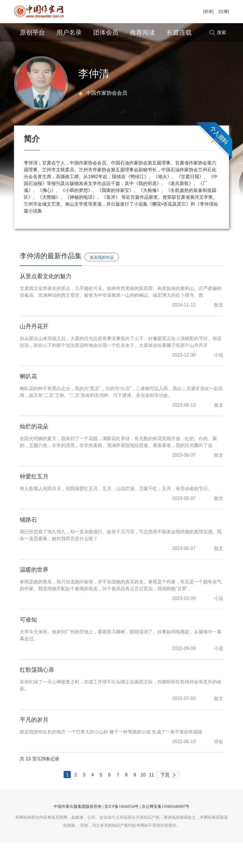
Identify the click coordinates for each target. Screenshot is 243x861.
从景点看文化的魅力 (45, 295)
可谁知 (28, 638)
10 (143, 793)
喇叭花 (28, 395)
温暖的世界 (34, 588)
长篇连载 (179, 32)
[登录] (208, 11)
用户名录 (69, 32)
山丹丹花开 (34, 345)
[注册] (224, 11)
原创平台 (32, 32)
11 (151, 793)
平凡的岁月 (34, 738)
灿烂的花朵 (34, 445)
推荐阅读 (142, 32)
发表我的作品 (102, 276)
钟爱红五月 (34, 495)
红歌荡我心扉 (37, 688)
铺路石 (28, 538)
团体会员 (105, 32)
